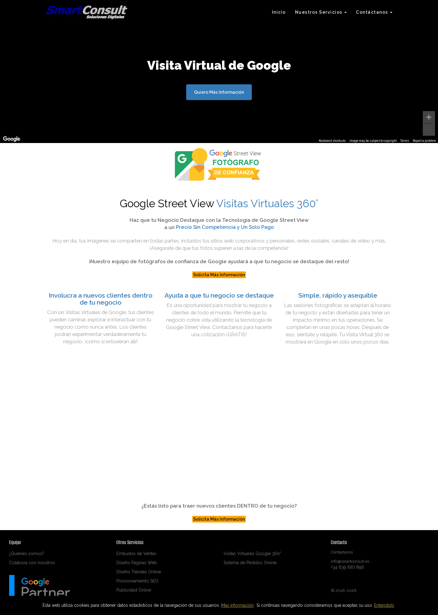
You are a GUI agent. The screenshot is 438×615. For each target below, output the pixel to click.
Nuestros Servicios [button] (321, 12)
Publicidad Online (133, 590)
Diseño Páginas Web (136, 562)
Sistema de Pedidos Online (250, 562)
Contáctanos (342, 552)
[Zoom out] (429, 130)
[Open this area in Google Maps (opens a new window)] (12, 139)
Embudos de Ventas (136, 553)
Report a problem (424, 140)
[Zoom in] (429, 117)
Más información (237, 605)
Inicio (279, 12)
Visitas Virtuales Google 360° (252, 553)
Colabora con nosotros (32, 562)
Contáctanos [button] (374, 12)
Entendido (384, 605)
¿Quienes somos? (26, 553)
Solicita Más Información (219, 274)
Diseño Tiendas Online (138, 571)
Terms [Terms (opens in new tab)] (404, 140)
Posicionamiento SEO (137, 580)
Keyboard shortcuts (332, 140)
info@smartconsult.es (350, 561)
